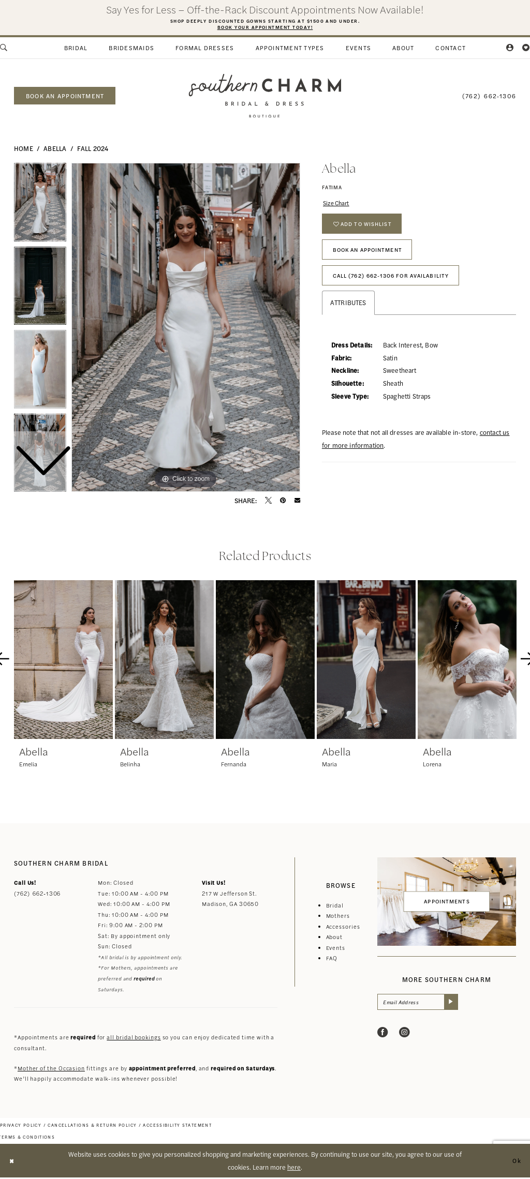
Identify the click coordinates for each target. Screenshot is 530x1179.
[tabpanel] (186, 329)
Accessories (343, 928)
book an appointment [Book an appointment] (65, 97)
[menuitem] (75, 49)
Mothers (338, 917)
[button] (510, 49)
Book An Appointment (373, 259)
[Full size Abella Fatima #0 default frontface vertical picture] (186, 329)
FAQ (332, 959)
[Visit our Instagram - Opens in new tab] (404, 1035)
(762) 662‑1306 (37, 895)
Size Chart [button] (338, 205)
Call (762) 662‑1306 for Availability (400, 288)
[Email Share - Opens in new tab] (297, 502)
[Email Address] (422, 1003)
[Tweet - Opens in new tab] (268, 501)
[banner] (264, 97)
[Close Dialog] (12, 1162)
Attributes (348, 317)
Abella (54, 150)
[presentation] (63, 661)
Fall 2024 (93, 150)
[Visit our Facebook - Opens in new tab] (382, 1035)
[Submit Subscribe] (458, 1003)
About (334, 938)
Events (335, 949)
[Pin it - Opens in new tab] (283, 501)
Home (23, 150)
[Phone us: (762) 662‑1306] (489, 96)
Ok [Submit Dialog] (516, 1162)
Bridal (335, 907)
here (294, 1168)
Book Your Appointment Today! (265, 28)
